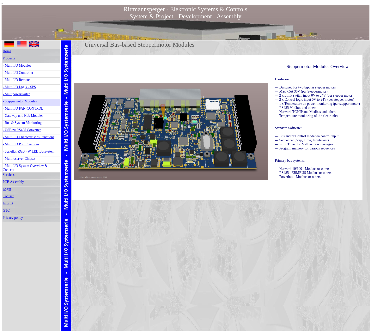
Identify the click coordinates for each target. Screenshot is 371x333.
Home (7, 51)
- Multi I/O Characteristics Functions (28, 137)
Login (7, 189)
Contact (8, 196)
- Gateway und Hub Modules (23, 116)
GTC (6, 210)
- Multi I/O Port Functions (21, 144)
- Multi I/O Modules (17, 65)
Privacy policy (13, 218)
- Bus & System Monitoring (22, 123)
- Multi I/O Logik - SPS (19, 87)
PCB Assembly (13, 182)
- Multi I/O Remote (16, 80)
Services (9, 175)
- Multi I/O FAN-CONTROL (23, 108)
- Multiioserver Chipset (19, 158)
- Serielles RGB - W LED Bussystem (28, 151)
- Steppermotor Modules (20, 101)
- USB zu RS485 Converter (22, 130)
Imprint (8, 203)
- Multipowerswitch (16, 94)
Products (9, 58)
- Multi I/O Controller (18, 73)
